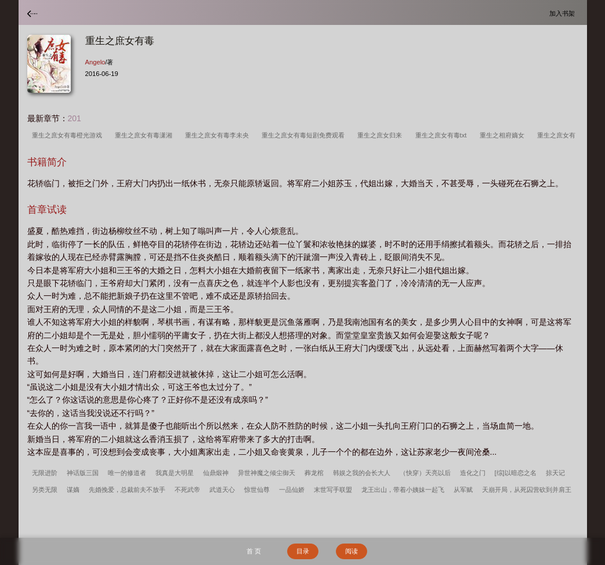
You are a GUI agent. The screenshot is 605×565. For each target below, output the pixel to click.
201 (74, 118)
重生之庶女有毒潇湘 (145, 135)
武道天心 (222, 489)
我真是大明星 (174, 472)
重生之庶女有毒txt (442, 135)
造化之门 (473, 472)
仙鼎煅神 (216, 472)
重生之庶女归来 (381, 135)
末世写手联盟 (333, 489)
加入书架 (563, 13)
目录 (302, 551)
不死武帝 (187, 489)
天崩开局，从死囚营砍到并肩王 (526, 489)
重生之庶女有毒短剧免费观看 (305, 135)
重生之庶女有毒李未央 (218, 135)
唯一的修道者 (127, 472)
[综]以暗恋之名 (516, 472)
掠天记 (555, 472)
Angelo (95, 62)
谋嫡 (73, 489)
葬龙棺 (314, 472)
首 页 (254, 551)
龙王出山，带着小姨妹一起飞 (402, 489)
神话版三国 (83, 472)
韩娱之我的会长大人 (361, 472)
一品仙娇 (292, 489)
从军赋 (463, 489)
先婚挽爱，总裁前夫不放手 (127, 489)
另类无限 (44, 489)
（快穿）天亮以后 (425, 472)
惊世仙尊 (257, 489)
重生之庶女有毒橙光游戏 (69, 135)
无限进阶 (44, 472)
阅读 (351, 551)
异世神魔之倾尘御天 (266, 472)
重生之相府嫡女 (504, 135)
